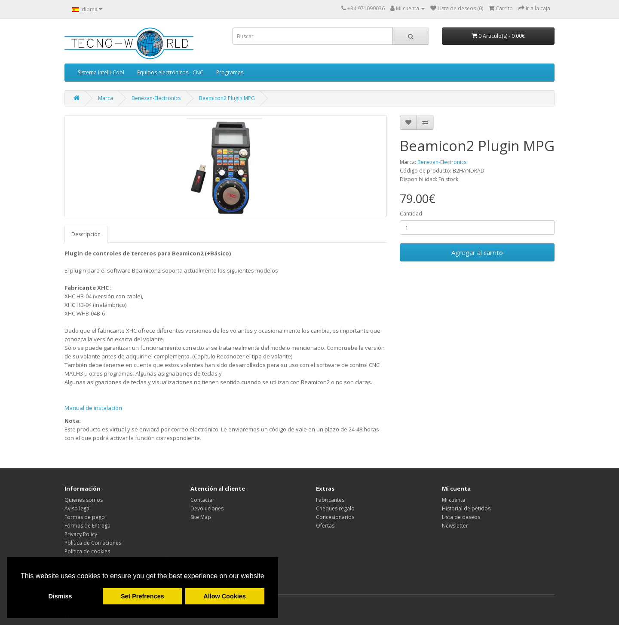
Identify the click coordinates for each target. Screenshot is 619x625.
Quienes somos (83, 500)
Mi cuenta (453, 500)
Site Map (200, 517)
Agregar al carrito (477, 252)
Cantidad (411, 213)
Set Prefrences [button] (142, 596)
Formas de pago (84, 517)
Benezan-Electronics (156, 98)
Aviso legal (77, 508)
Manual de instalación (93, 408)
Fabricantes (330, 500)
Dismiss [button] (60, 596)
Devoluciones (207, 508)
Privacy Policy (80, 534)
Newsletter (455, 525)
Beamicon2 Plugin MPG (227, 98)
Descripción (86, 234)
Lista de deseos (461, 517)
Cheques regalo (335, 508)
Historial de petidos (466, 508)
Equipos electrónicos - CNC (170, 72)
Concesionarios (335, 517)
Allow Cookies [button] (224, 596)
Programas (229, 72)
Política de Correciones (92, 542)
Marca (105, 98)
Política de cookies (87, 551)
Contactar (202, 500)
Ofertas (325, 525)
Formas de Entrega (87, 525)
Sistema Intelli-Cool (101, 72)
